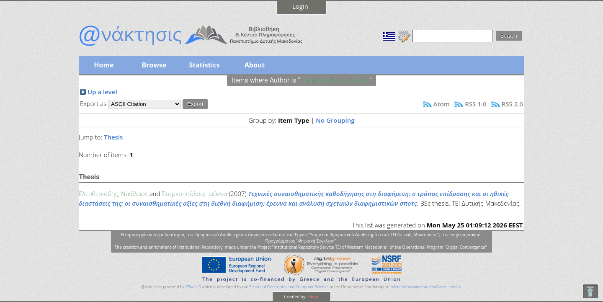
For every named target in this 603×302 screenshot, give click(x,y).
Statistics (204, 65)
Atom (441, 104)
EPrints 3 (193, 286)
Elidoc (313, 296)
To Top (590, 291)
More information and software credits (426, 286)
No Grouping (335, 120)
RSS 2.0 (512, 104)
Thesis (113, 137)
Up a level (102, 92)
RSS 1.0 (475, 104)
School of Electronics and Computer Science (288, 286)
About (255, 65)
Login (300, 6)
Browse (154, 65)
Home (103, 65)
